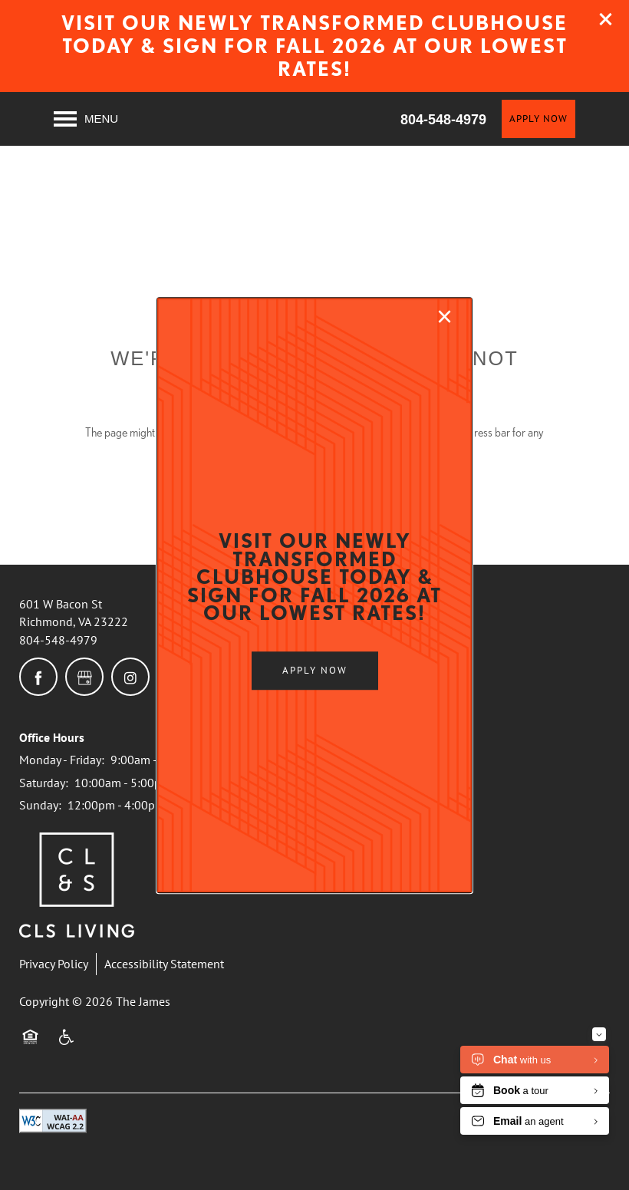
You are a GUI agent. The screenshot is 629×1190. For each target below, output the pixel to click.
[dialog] (314, 595)
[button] (315, 670)
